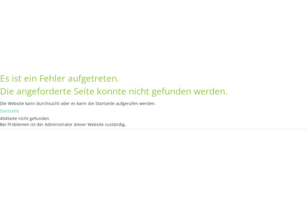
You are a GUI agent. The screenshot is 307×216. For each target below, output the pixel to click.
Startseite (9, 111)
